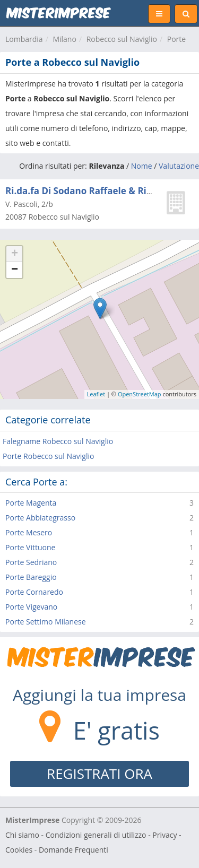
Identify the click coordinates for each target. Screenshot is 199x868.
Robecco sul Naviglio (121, 39)
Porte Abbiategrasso (40, 518)
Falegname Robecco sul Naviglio (58, 441)
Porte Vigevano (31, 607)
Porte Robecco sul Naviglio (48, 456)
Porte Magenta (30, 503)
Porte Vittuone (30, 547)
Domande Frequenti (73, 850)
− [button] (14, 270)
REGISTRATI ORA (99, 773)
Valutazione (179, 166)
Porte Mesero (28, 532)
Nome (141, 166)
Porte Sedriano (31, 562)
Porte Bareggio (31, 577)
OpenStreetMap (139, 394)
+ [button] (14, 254)
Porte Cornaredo (34, 592)
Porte (176, 39)
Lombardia (24, 39)
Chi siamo (22, 835)
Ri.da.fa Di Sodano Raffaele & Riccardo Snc (99, 191)
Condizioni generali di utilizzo (96, 835)
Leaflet (96, 394)
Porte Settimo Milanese (45, 622)
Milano (64, 39)
